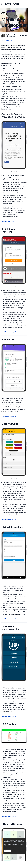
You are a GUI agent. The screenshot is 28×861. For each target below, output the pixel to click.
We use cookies (8, 840)
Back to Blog (6, 40)
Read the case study (8, 221)
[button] (11, 171)
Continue (7, 851)
